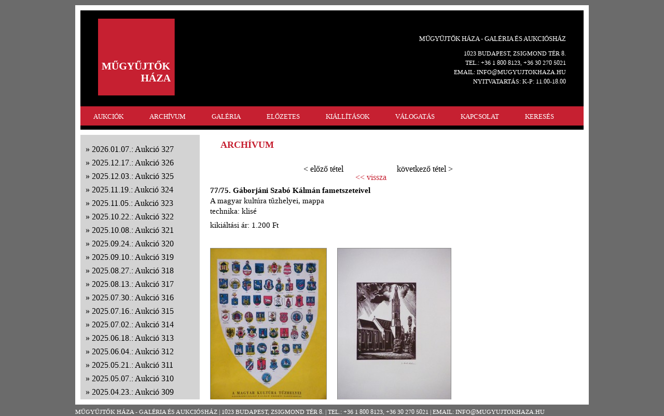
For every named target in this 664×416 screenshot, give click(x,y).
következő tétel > (425, 168)
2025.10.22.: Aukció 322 (133, 216)
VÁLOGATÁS (415, 116)
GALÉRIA (226, 116)
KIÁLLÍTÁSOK (347, 116)
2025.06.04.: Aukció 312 (133, 351)
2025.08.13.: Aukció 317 (133, 284)
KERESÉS (539, 116)
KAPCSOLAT (480, 116)
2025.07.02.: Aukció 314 (133, 324)
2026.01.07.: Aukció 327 (133, 149)
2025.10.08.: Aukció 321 (133, 230)
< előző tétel (323, 168)
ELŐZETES (283, 116)
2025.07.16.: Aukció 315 (133, 311)
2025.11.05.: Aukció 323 (132, 203)
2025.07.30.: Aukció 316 (133, 297)
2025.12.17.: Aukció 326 (133, 162)
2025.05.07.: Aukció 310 (133, 378)
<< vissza (370, 177)
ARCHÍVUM (167, 116)
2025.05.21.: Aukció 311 (132, 364)
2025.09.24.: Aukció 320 (133, 243)
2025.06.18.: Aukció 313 (133, 337)
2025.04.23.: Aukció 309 (133, 391)
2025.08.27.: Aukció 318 (133, 270)
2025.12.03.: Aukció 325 (133, 176)
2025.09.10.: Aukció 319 (133, 257)
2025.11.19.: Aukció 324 (132, 189)
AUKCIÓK (108, 116)
